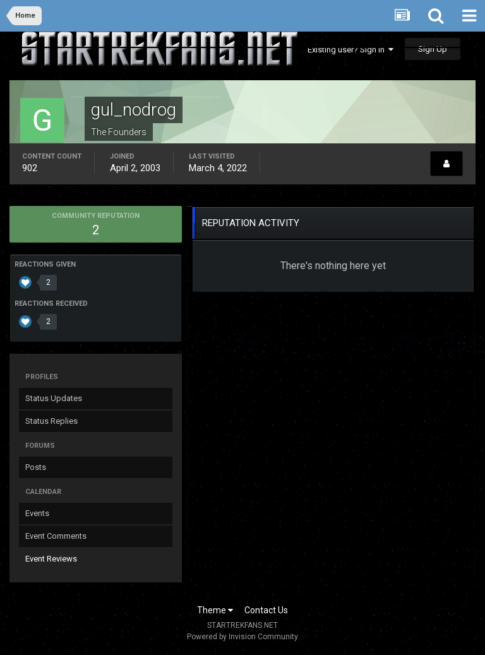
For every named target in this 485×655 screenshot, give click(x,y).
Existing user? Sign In (350, 49)
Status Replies (51, 421)
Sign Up (432, 49)
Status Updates (53, 398)
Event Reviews (51, 558)
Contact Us (266, 610)
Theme (215, 610)
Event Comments (56, 536)
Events (37, 513)
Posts (35, 467)
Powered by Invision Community (242, 636)
